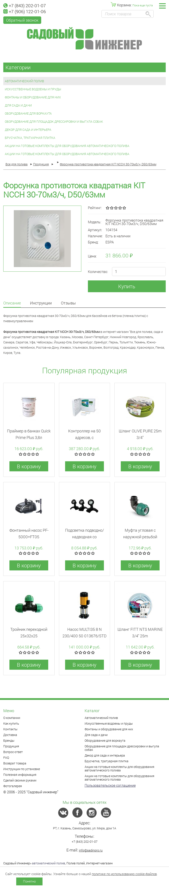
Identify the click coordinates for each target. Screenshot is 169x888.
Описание (12, 303)
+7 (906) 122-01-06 (24, 11)
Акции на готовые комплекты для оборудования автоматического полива (67, 146)
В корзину (29, 466)
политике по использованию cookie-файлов (124, 874)
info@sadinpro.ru (91, 850)
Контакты (10, 729)
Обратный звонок (22, 20)
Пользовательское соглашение (110, 785)
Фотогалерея (12, 786)
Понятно (29, 881)
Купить (126, 286)
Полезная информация (19, 775)
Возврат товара (14, 763)
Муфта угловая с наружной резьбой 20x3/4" (140, 537)
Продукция (11, 746)
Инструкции (41, 303)
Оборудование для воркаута (28, 113)
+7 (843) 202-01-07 (24, 5)
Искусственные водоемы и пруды (33, 89)
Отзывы (68, 303)
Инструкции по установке (21, 769)
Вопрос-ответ (13, 752)
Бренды (8, 740)
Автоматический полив (24, 81)
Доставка (10, 735)
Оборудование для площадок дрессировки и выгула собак (54, 121)
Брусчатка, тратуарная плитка (30, 138)
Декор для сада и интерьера (28, 130)
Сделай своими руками (19, 780)
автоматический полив (48, 863)
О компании (11, 718)
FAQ (6, 757)
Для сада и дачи (18, 105)
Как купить (11, 723)
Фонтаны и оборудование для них (33, 97)
